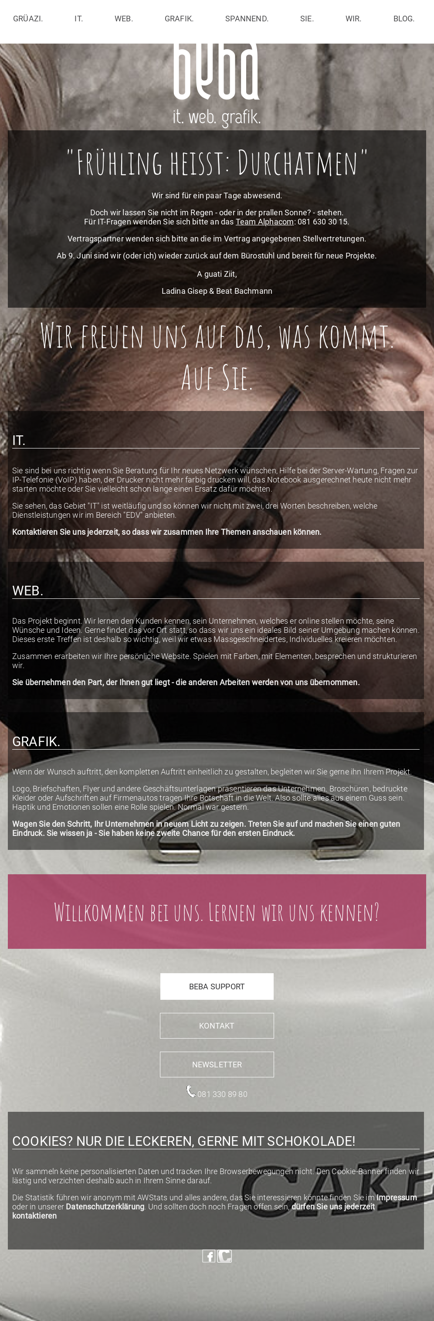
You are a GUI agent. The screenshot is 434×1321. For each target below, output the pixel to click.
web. (124, 18)
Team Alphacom (265, 221)
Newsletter (217, 1064)
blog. (404, 18)
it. (79, 18)
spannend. (247, 18)
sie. (307, 18)
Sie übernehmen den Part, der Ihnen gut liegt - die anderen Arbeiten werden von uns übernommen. (186, 682)
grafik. (179, 18)
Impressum (396, 1197)
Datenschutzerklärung (105, 1206)
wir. (354, 18)
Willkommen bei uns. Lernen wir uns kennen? (217, 911)
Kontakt (216, 1025)
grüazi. (28, 18)
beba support (217, 986)
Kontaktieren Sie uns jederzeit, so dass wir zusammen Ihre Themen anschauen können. (167, 532)
